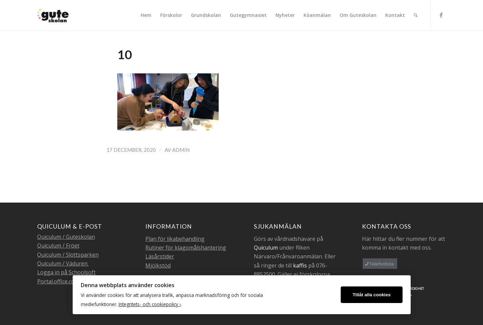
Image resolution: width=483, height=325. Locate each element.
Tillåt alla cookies (371, 294)
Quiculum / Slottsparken (68, 254)
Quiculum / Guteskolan (66, 236)
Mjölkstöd (158, 265)
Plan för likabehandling (174, 238)
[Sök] (415, 15)
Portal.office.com (58, 281)
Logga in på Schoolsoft (66, 272)
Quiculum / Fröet (58, 245)
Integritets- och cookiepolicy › (150, 304)
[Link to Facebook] (441, 15)
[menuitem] (146, 15)
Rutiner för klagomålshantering (185, 247)
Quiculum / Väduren (63, 263)
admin (181, 150)
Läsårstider (159, 256)
